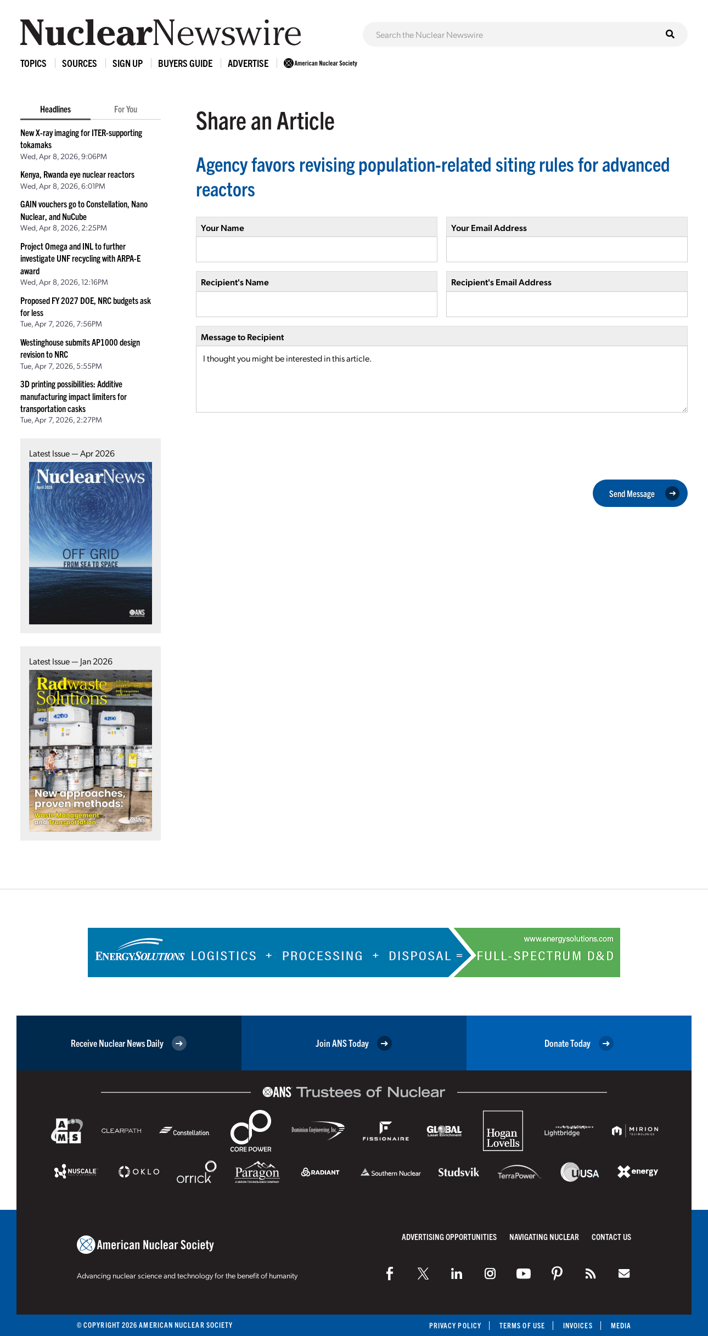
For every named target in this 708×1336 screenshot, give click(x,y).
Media (621, 1325)
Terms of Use (522, 1325)
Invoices (578, 1325)
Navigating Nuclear (544, 1236)
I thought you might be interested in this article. (442, 379)
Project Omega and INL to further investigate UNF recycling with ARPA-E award (80, 258)
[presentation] (279, 445)
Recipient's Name (235, 282)
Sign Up (128, 63)
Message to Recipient (242, 336)
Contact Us (611, 1236)
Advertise (248, 63)
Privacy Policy (455, 1325)
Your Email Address (489, 227)
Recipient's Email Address (501, 282)
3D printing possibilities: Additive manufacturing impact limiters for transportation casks (73, 396)
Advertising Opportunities (449, 1236)
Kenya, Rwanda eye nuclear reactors (77, 173)
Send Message (644, 493)
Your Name (222, 227)
